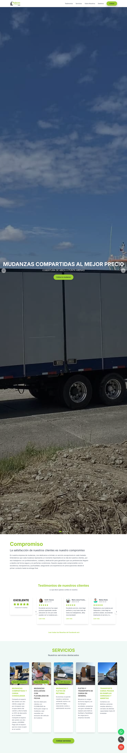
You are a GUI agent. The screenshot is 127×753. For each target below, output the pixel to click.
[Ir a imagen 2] (63, 531)
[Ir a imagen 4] (67, 531)
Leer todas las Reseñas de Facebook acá (63, 632)
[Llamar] (121, 739)
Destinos (101, 3)
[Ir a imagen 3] (65, 531)
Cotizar (111, 3)
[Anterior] (3, 270)
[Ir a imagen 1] (60, 531)
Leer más (42, 619)
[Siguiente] (123, 270)
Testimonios (69, 3)
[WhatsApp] (121, 732)
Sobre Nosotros (90, 3)
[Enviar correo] (121, 747)
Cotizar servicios (63, 741)
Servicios (79, 3)
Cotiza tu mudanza (63, 277)
